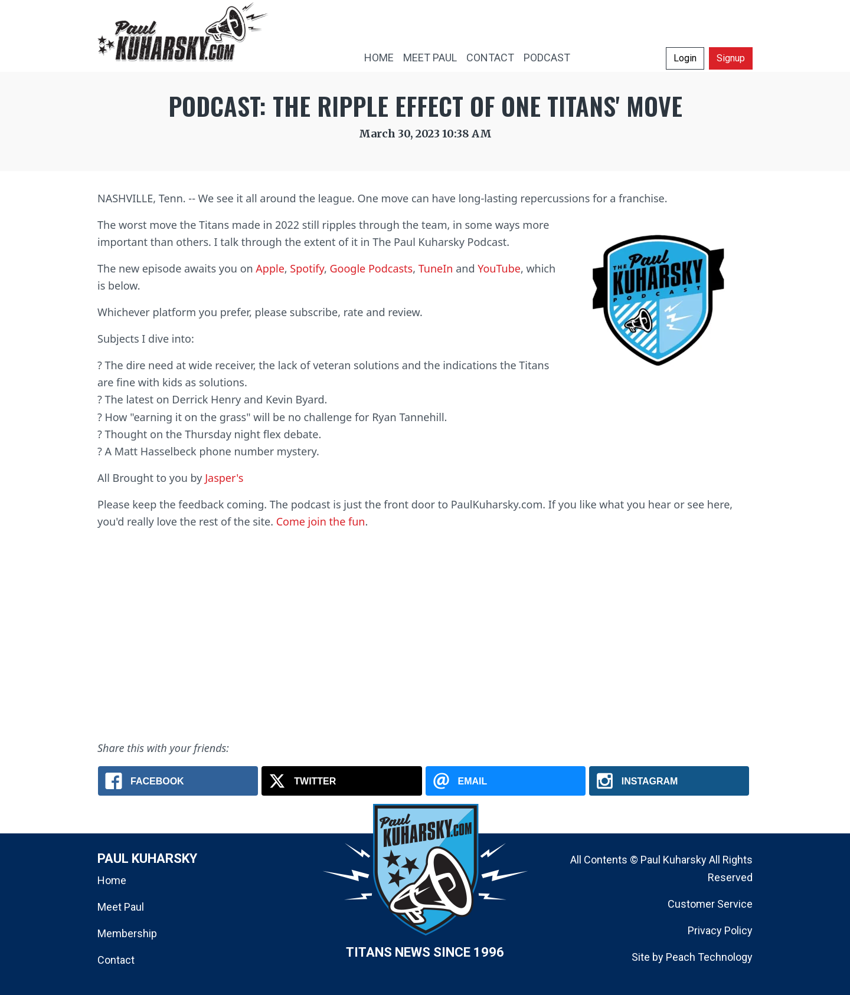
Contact (116, 960)
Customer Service (710, 904)
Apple (270, 268)
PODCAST (547, 57)
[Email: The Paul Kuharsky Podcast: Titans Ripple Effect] (506, 781)
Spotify (307, 268)
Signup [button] (731, 58)
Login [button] (685, 58)
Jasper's (224, 478)
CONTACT (490, 57)
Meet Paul (120, 907)
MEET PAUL (430, 57)
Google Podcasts (371, 268)
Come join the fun (320, 521)
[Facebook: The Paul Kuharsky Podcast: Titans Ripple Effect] (178, 781)
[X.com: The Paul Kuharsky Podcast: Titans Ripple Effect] (341, 781)
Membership (127, 933)
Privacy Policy (720, 930)
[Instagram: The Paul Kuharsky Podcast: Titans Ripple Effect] (669, 781)
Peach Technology (709, 957)
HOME (379, 57)
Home (111, 880)
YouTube (499, 268)
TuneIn (436, 268)
